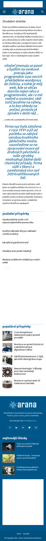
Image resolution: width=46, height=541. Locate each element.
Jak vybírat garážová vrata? (15, 242)
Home (19, 534)
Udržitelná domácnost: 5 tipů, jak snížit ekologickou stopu (29, 358)
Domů (4, 18)
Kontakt (26, 534)
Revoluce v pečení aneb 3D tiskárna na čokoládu (27, 382)
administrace (33, 187)
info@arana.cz (30, 421)
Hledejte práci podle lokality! (16, 251)
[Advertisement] (23, 4)
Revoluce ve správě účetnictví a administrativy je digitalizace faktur (29, 347)
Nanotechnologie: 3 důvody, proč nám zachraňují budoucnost (28, 371)
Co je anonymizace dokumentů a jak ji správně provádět (27, 335)
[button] (42, 12)
